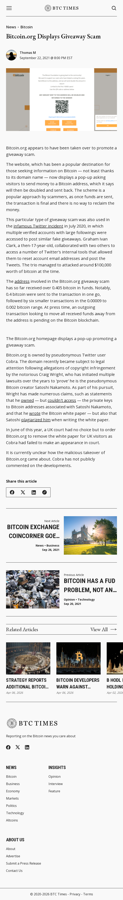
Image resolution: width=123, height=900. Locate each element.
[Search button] (114, 8)
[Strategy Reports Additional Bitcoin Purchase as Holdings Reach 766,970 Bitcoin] (28, 658)
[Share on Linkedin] (34, 492)
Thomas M (28, 52)
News (11, 26)
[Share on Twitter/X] (23, 492)
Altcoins (12, 820)
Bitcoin (26, 26)
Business (53, 545)
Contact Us (14, 870)
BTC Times (58, 894)
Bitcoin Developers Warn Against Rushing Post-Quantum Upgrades (77, 683)
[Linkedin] (27, 747)
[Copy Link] (44, 492)
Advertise (13, 856)
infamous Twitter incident (38, 226)
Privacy (75, 894)
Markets (12, 798)
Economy (13, 791)
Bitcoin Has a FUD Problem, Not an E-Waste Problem (89, 586)
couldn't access (62, 400)
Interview (56, 783)
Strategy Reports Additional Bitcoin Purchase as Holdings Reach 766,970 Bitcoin (27, 683)
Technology (86, 599)
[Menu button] (9, 8)
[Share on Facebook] (12, 492)
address (22, 281)
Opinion (69, 599)
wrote (34, 413)
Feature (54, 791)
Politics (11, 805)
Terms (88, 894)
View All (103, 629)
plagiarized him (36, 419)
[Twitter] (18, 747)
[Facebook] (8, 747)
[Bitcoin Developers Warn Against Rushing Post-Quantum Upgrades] (78, 658)
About (10, 848)
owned (27, 400)
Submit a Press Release (23, 863)
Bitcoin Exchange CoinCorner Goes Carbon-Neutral (33, 532)
